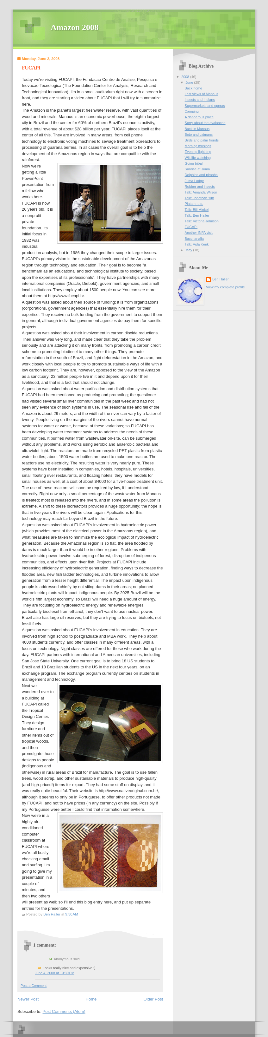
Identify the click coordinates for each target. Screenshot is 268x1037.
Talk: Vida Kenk (197, 244)
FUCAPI (191, 227)
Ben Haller (220, 279)
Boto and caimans (199, 134)
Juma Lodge (194, 181)
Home (91, 999)
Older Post (153, 999)
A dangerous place (199, 117)
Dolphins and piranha (201, 175)
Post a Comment (34, 986)
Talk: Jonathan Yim (199, 198)
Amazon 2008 (74, 27)
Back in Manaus (197, 129)
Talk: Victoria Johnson (202, 221)
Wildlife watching (198, 158)
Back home (193, 88)
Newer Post (28, 999)
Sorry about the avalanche (205, 123)
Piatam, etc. (194, 204)
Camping (192, 111)
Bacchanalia (194, 238)
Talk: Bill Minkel (197, 210)
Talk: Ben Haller (197, 215)
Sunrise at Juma (197, 169)
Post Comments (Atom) (64, 1011)
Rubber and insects (200, 186)
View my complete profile (225, 287)
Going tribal (194, 163)
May (189, 250)
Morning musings (198, 146)
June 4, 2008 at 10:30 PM (54, 973)
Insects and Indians (200, 100)
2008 (185, 77)
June (189, 82)
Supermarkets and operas (205, 106)
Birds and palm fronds (202, 140)
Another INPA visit (199, 232)
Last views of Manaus (201, 94)
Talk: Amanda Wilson (201, 192)
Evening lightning (198, 152)
